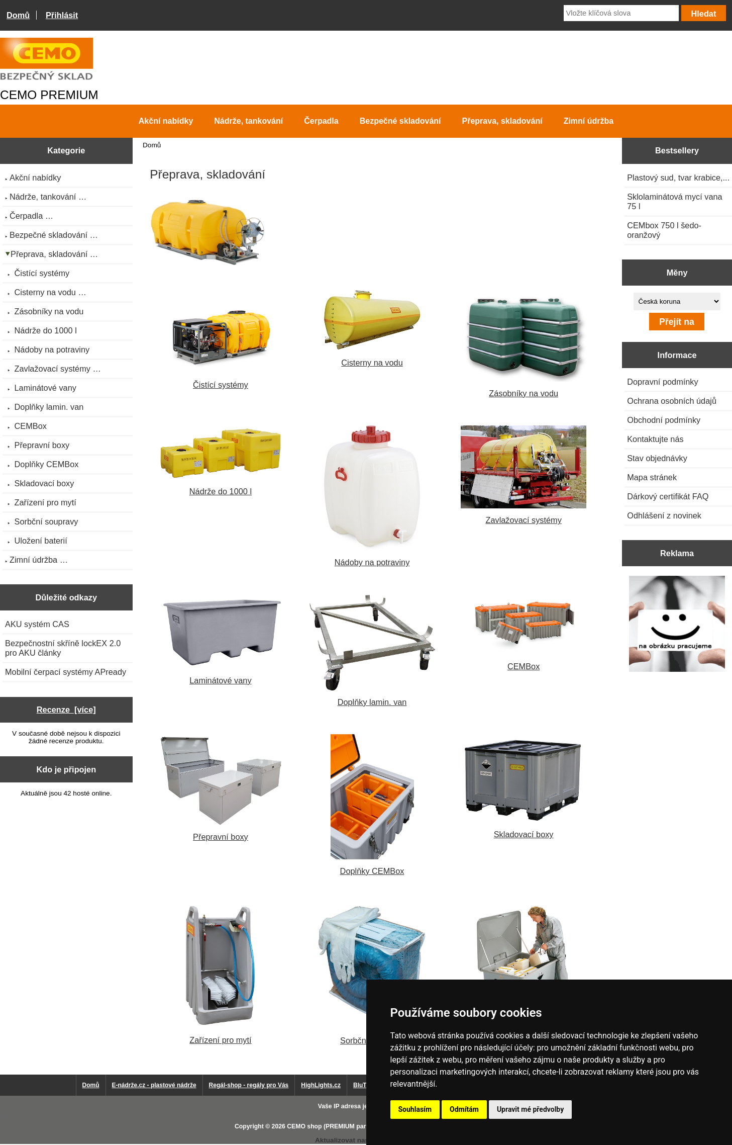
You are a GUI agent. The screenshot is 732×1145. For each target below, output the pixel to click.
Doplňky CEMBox (372, 804)
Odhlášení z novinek (664, 515)
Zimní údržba (589, 121)
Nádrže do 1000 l (220, 460)
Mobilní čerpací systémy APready (65, 671)
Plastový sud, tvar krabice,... (678, 177)
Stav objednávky (657, 458)
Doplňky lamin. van (372, 651)
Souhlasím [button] (415, 1109)
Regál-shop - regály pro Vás (249, 1085)
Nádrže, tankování (248, 121)
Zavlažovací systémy (523, 474)
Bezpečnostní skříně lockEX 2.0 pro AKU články (63, 648)
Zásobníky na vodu (523, 343)
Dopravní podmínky (662, 381)
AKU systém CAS (37, 624)
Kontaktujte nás (655, 439)
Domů (18, 15)
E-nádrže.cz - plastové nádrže (154, 1085)
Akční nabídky (166, 121)
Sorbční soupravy (372, 974)
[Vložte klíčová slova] (621, 13)
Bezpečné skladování (400, 121)
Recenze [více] (66, 709)
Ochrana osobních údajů (671, 400)
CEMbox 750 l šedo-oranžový (664, 230)
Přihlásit (62, 15)
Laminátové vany (220, 640)
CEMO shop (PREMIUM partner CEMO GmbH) (353, 1126)
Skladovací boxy (523, 786)
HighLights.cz (321, 1085)
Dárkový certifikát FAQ (667, 496)
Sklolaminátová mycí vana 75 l (674, 201)
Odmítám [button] (464, 1109)
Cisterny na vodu (372, 328)
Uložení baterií (523, 974)
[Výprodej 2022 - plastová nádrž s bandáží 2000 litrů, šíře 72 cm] (677, 624)
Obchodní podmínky (663, 419)
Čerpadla (321, 121)
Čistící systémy (220, 339)
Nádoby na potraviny (372, 496)
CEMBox (523, 633)
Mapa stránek (652, 477)
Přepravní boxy (220, 787)
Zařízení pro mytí (220, 973)
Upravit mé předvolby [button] (530, 1109)
